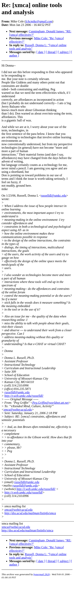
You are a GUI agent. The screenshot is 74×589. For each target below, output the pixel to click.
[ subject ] (64, 52)
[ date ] (40, 52)
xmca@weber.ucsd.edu (18, 409)
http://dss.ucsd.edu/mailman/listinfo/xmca (30, 513)
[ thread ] (51, 52)
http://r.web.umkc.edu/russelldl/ (23, 395)
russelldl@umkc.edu (53, 195)
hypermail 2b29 (42, 574)
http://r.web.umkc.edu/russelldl (23, 492)
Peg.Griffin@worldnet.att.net (50, 402)
